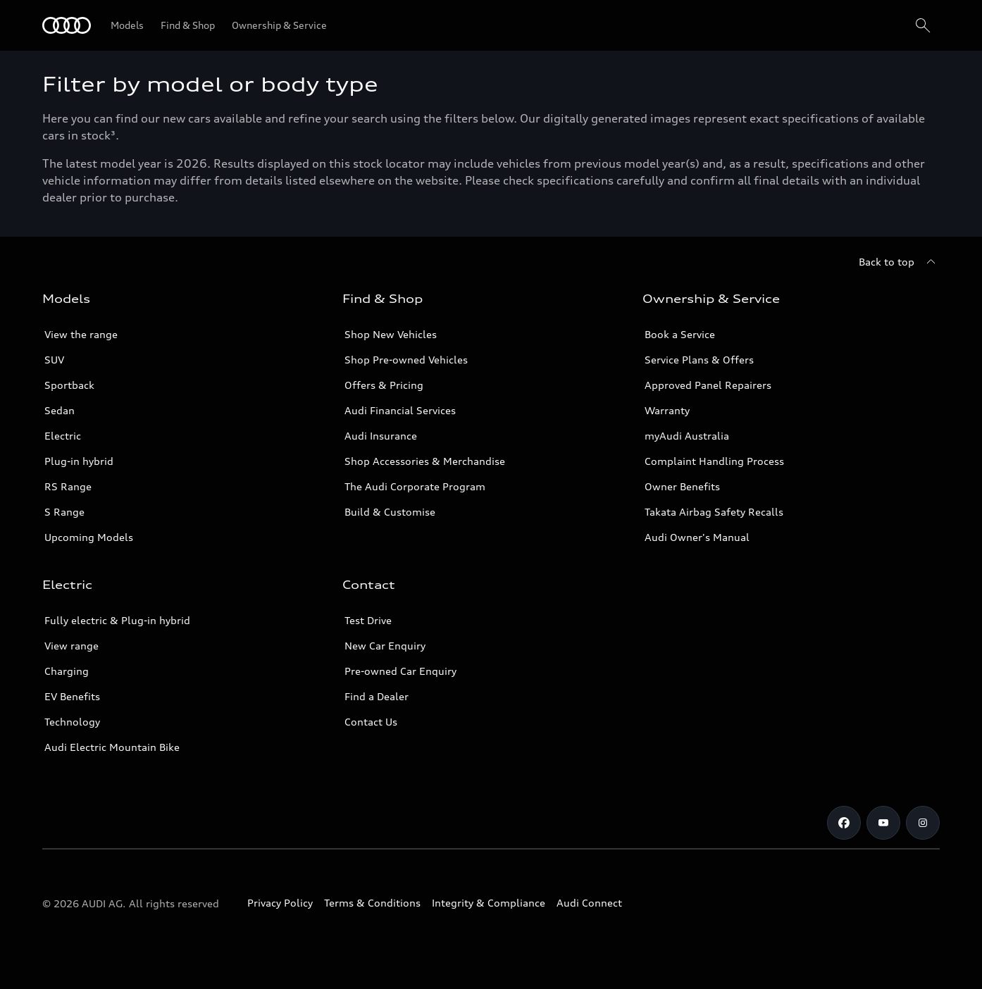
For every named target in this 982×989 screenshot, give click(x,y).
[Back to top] (899, 262)
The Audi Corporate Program (414, 486)
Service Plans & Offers (699, 360)
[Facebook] (844, 823)
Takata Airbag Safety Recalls (714, 512)
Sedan (59, 410)
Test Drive (368, 620)
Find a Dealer (376, 696)
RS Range (68, 486)
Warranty (667, 410)
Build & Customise (389, 512)
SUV (54, 360)
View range (71, 646)
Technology (72, 722)
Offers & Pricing (383, 385)
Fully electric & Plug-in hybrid (117, 620)
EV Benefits (72, 696)
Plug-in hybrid (78, 461)
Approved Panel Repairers (708, 385)
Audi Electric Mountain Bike (112, 747)
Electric (62, 436)
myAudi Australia (687, 436)
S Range (64, 512)
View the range (81, 334)
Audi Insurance (380, 436)
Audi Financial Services (400, 410)
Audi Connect (589, 903)
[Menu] (66, 25)
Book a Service (680, 334)
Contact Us (370, 722)
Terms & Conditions (372, 903)
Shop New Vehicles (390, 334)
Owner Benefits (682, 486)
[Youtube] (883, 823)
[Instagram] (923, 823)
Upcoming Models (88, 537)
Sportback (69, 385)
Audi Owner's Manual (697, 537)
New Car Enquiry (384, 646)
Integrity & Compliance (488, 903)
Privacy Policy (280, 903)
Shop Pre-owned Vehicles (406, 360)
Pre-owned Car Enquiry (400, 671)
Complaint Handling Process (714, 461)
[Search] (923, 25)
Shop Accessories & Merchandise (424, 461)
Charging (66, 671)
